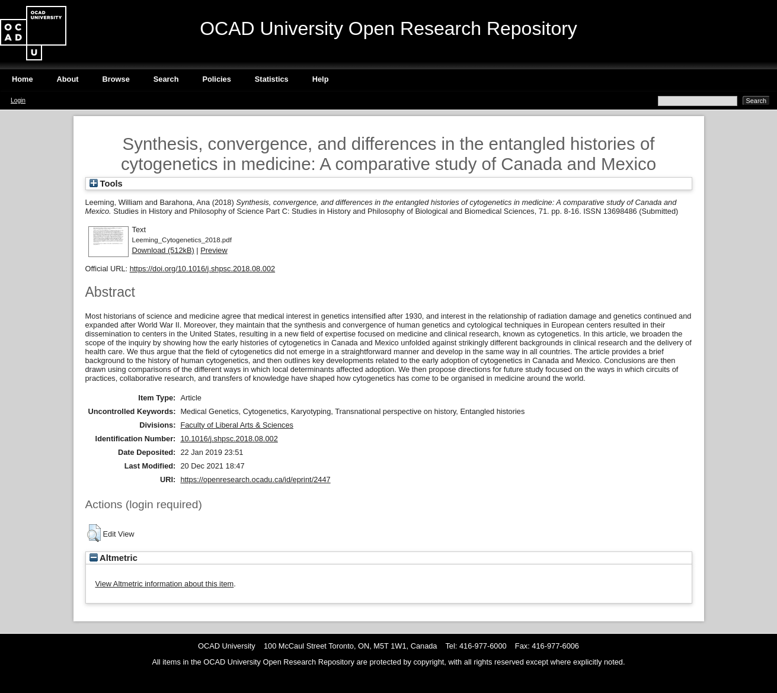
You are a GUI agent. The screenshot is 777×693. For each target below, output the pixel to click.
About (68, 79)
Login (18, 100)
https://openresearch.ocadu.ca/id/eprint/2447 (255, 479)
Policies (216, 79)
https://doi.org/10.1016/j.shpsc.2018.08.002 (202, 268)
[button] (94, 533)
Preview (214, 250)
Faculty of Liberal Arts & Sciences (236, 425)
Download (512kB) (163, 250)
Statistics (272, 79)
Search (166, 79)
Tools (106, 183)
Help (320, 79)
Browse (116, 79)
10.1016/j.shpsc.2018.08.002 (228, 438)
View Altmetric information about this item (164, 583)
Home (22, 79)
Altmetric (113, 558)
